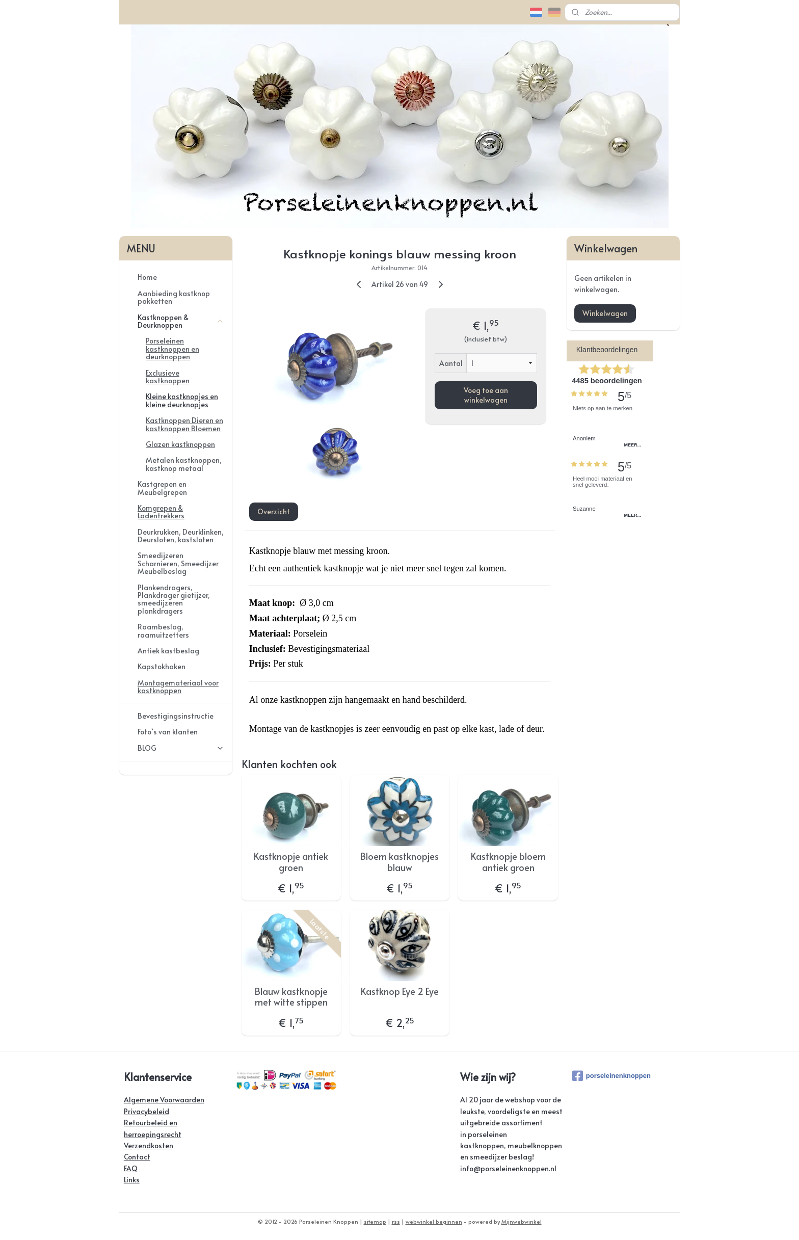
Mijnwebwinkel (521, 1221)
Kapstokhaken (161, 666)
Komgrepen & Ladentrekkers (161, 511)
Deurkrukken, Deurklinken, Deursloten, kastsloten (181, 535)
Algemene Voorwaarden (164, 1099)
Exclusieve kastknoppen (168, 376)
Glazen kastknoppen (180, 444)
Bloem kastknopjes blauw (399, 862)
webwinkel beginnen (434, 1221)
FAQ (131, 1168)
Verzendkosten (148, 1145)
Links (132, 1179)
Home (147, 277)
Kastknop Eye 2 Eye (399, 991)
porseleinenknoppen (611, 1076)
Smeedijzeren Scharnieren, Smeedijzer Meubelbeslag (178, 563)
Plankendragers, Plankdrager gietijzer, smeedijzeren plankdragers (174, 599)
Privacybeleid (146, 1111)
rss (396, 1221)
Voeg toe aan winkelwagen (485, 394)
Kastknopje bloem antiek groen (507, 862)
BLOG (181, 748)
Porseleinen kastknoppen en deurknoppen (172, 348)
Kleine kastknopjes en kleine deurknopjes (182, 400)
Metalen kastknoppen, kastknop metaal (184, 463)
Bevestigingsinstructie (176, 716)
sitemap (375, 1221)
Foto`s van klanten (168, 731)
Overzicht (273, 511)
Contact (137, 1157)
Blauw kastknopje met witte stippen (291, 997)
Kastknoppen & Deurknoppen (181, 321)
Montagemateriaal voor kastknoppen (178, 686)
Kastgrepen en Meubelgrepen (162, 487)
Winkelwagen (605, 313)
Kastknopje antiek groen (291, 862)
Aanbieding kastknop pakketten (174, 297)
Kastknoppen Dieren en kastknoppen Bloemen (184, 424)
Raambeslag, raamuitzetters (163, 630)
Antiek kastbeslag (168, 650)
